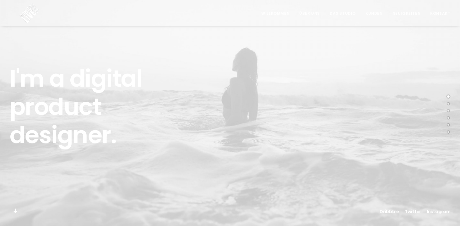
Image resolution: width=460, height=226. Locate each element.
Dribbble (389, 211)
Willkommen (275, 13)
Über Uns (309, 13)
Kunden (374, 13)
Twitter (413, 211)
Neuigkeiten (406, 13)
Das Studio (343, 13)
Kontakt (440, 13)
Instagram (438, 211)
